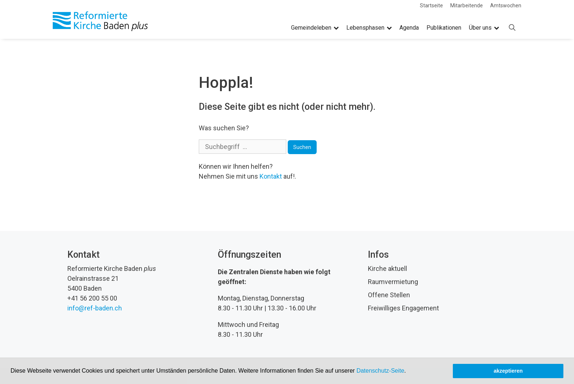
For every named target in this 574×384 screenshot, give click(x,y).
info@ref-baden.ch (94, 308)
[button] (408, 371)
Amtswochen (505, 5)
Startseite (431, 5)
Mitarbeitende (466, 5)
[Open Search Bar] (512, 28)
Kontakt (271, 176)
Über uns (484, 28)
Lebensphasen (369, 28)
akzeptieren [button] (508, 371)
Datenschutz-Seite (381, 371)
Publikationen (443, 27)
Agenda (409, 27)
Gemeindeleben (315, 28)
